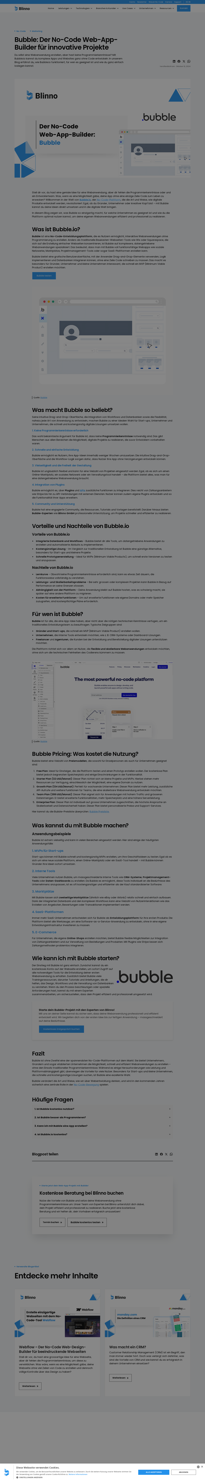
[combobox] (198, 1467)
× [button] (202, 1467)
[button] (75, 1477)
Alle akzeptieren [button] (154, 1472)
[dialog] (102, 1472)
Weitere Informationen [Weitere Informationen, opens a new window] (78, 1474)
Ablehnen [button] (183, 1472)
